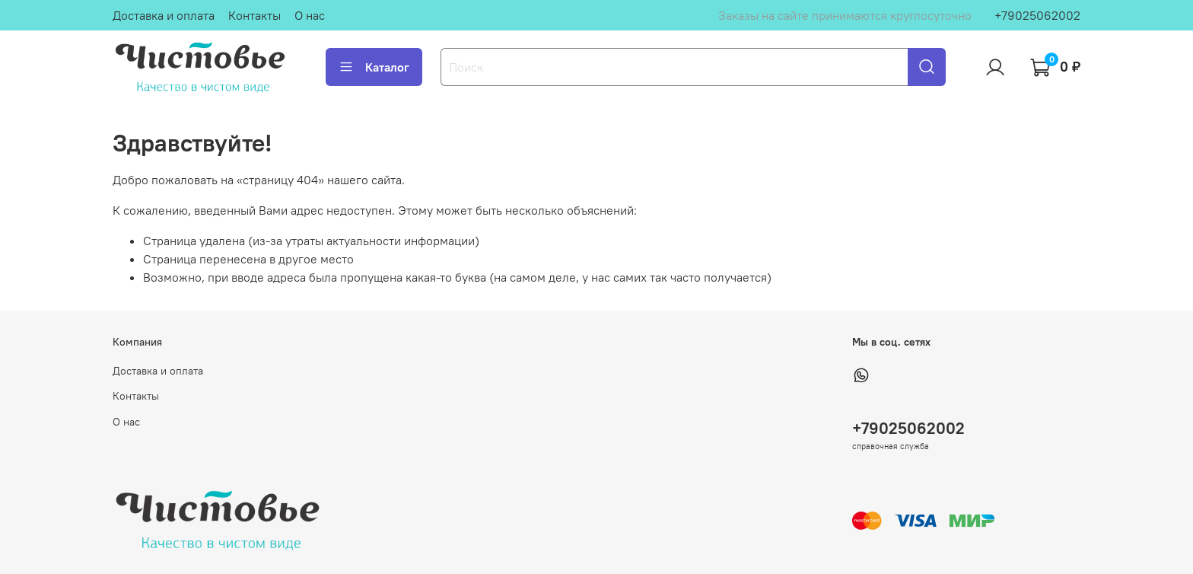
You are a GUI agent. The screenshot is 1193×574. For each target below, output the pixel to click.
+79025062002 (1037, 15)
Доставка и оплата (164, 15)
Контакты (254, 15)
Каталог (374, 67)
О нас (309, 15)
